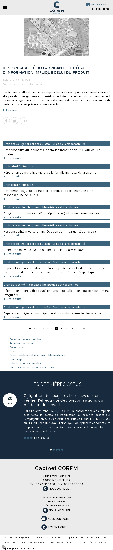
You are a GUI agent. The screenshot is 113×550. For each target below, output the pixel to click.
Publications (87, 537)
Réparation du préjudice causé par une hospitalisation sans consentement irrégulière (56, 293)
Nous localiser (60, 488)
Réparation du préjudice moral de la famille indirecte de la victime (50, 172)
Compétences (72, 537)
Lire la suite (13, 110)
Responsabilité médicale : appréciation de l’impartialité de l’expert (50, 231)
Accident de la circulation (26, 339)
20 (48, 328)
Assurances (17, 347)
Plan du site (71, 542)
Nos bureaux (56, 537)
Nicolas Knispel (37, 542)
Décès (13, 351)
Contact (23, 542)
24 (67, 328)
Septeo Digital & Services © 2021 (19, 548)
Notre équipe (41, 537)
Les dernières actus (56, 384)
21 (52, 328)
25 (71, 328)
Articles (102, 542)
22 (57, 328)
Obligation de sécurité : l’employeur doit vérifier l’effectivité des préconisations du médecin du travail (63, 400)
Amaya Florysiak (55, 542)
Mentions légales (87, 542)
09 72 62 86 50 (100, 4)
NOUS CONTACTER (59, 518)
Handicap (16, 359)
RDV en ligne (57, 527)
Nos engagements (24, 537)
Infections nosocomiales (25, 363)
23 (62, 328)
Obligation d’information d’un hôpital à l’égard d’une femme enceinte (53, 213)
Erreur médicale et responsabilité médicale (37, 355)
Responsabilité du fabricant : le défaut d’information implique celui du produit (53, 152)
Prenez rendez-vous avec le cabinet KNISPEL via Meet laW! (44, 250)
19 (43, 328)
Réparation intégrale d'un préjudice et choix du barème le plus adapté (52, 313)
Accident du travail (22, 343)
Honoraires (101, 537)
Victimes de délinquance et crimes (32, 367)
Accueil (8, 537)
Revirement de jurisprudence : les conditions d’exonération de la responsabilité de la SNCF (49, 193)
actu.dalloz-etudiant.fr (28, 84)
